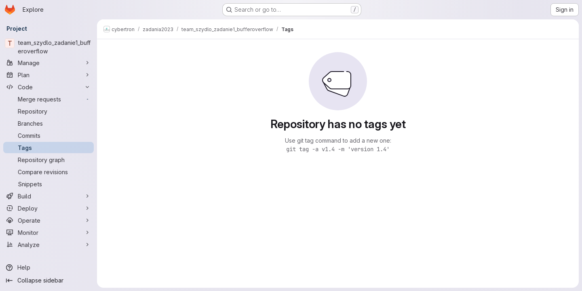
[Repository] (48, 111)
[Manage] (48, 62)
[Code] (48, 87)
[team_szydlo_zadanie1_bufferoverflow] (48, 47)
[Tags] (48, 147)
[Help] (48, 267)
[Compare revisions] (48, 171)
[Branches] (48, 123)
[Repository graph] (48, 159)
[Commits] (48, 135)
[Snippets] (48, 184)
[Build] (48, 196)
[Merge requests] (48, 99)
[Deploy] (48, 208)
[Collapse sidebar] (48, 280)
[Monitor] (48, 232)
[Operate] (48, 220)
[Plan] (48, 74)
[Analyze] (48, 244)
